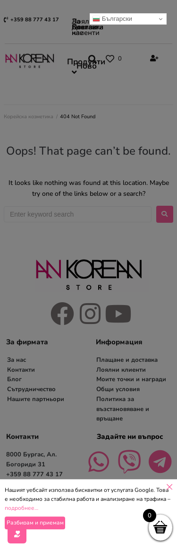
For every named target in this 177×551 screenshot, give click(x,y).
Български (112, 19)
